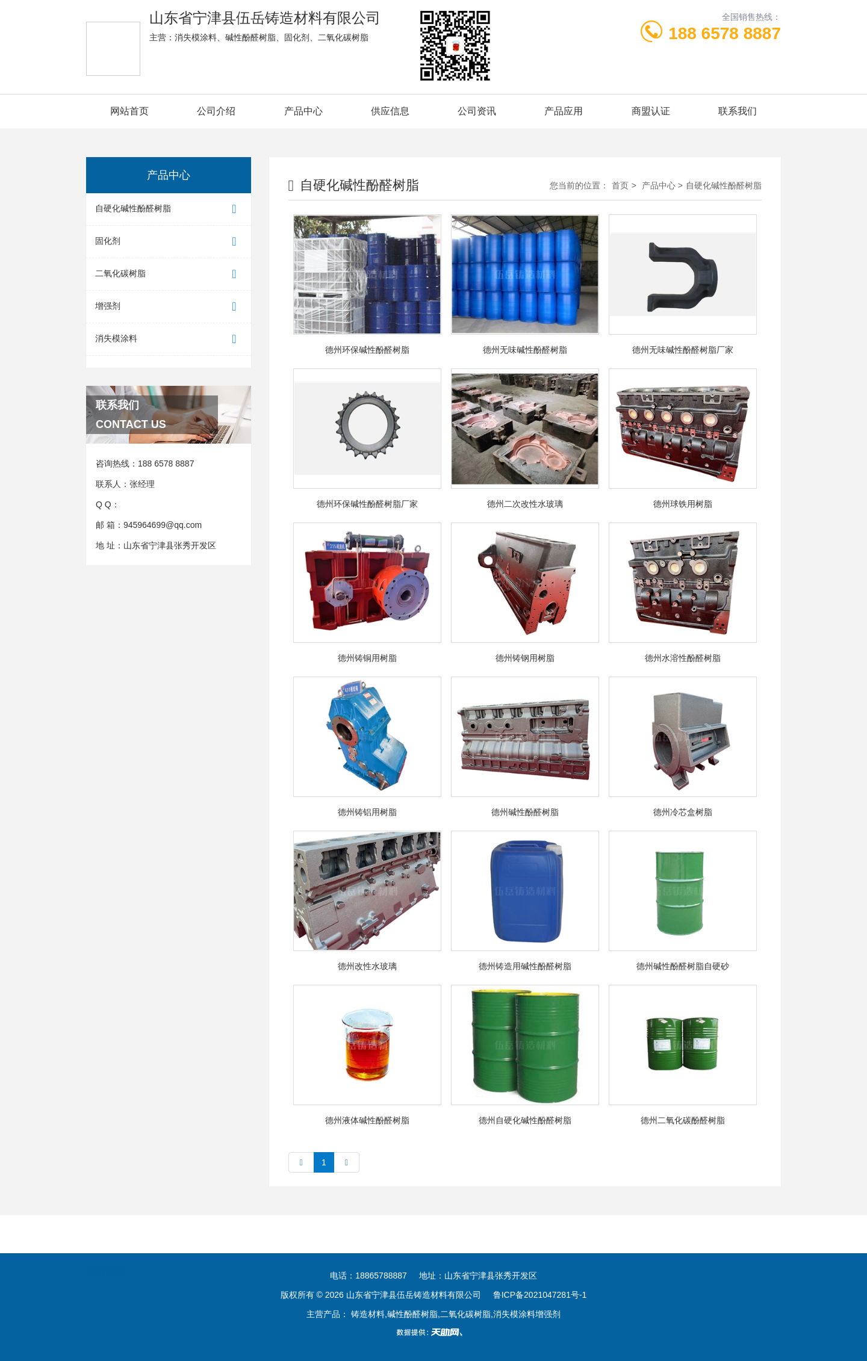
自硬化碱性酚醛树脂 (168, 209)
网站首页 (129, 111)
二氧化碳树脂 (168, 274)
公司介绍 (216, 111)
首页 (620, 185)
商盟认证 (651, 111)
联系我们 (737, 111)
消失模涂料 (168, 339)
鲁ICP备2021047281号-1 (540, 1295)
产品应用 (563, 111)
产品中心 (303, 111)
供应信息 (390, 111)
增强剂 (168, 307)
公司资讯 (477, 111)
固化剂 (168, 242)
